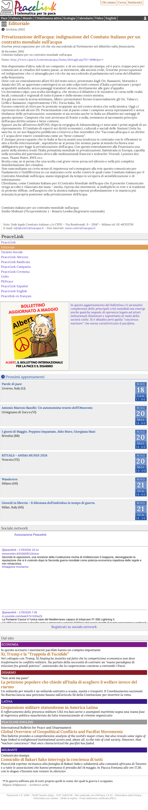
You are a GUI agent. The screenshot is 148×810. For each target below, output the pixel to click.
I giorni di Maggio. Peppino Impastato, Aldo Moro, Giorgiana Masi (48, 431)
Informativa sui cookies (45, 798)
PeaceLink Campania (16, 267)
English (110, 18)
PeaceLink (12, 236)
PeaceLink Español (14, 286)
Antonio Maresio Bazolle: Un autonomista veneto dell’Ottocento (47, 408)
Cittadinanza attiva (48, 18)
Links (5, 276)
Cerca (122, 2)
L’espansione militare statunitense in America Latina (49, 707)
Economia (10, 644)
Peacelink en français (16, 296)
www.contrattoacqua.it (80, 228)
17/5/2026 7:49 (28, 612)
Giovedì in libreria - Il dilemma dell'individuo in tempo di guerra (48, 503)
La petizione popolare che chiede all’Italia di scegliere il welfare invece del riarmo (69, 684)
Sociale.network (14, 528)
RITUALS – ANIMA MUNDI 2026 (24, 455)
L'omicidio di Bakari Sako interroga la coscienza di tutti (52, 759)
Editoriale (19, 23)
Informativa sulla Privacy (128, 795)
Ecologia (69, 18)
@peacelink (9, 549)
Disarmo (9, 672)
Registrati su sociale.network (74, 627)
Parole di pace (12, 384)
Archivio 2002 (15, 29)
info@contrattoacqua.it (29, 228)
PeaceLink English (14, 291)
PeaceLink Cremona (15, 271)
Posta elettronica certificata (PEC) (97, 798)
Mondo (28, 18)
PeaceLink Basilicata (15, 262)
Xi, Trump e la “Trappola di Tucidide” (35, 654)
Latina (7, 701)
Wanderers (10, 479)
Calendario (85, 18)
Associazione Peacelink (30, 534)
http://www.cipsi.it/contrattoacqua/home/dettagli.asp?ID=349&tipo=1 (56, 59)
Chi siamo (108, 2)
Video (99, 18)
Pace (4, 18)
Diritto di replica (68, 798)
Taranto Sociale (12, 252)
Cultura (15, 18)
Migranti (9, 750)
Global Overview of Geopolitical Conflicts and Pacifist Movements (62, 731)
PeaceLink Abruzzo (14, 257)
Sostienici (135, 2)
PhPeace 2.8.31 (104, 795)
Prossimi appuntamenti (25, 377)
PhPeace (7, 281)
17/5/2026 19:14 (29, 549)
